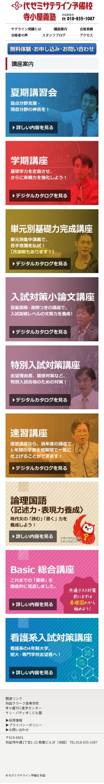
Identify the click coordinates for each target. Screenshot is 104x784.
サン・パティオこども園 (24, 712)
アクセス (86, 35)
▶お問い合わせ (17, 729)
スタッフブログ (53, 35)
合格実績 (86, 28)
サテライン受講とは (26, 28)
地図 (62, 742)
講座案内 (60, 28)
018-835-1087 (87, 742)
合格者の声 (19, 35)
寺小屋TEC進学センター (24, 707)
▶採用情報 (14, 720)
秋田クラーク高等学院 (22, 703)
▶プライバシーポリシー (24, 724)
